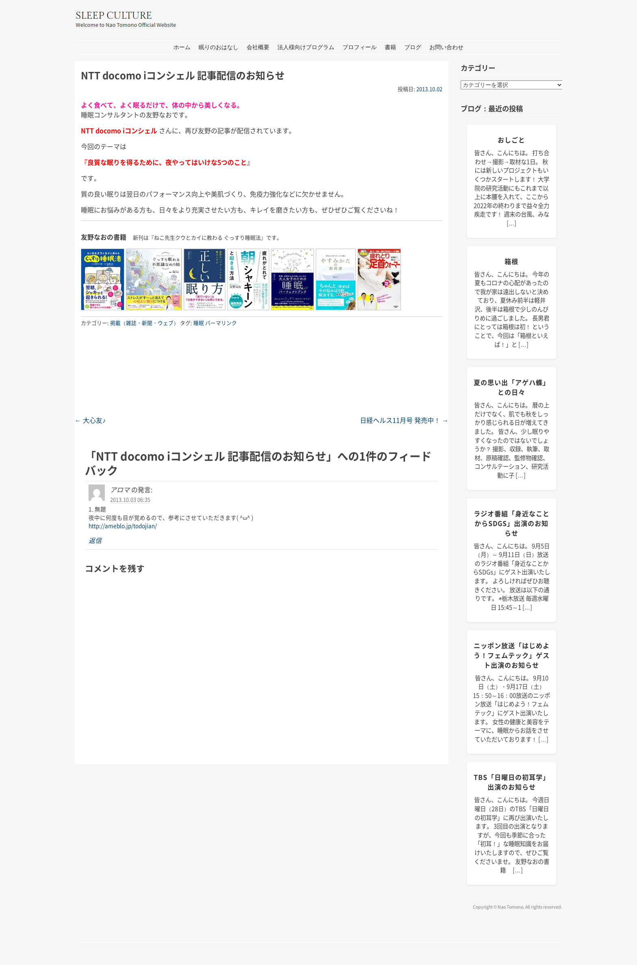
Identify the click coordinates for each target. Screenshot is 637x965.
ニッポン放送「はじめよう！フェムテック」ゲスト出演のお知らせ (512, 655)
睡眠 (198, 323)
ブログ (412, 47)
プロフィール (359, 47)
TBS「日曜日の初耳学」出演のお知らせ (512, 782)
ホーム (182, 47)
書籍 (390, 47)
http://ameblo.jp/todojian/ (123, 525)
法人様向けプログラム (305, 47)
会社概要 (258, 47)
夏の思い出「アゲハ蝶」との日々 (512, 387)
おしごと (511, 140)
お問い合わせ (446, 47)
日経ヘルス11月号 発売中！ (404, 420)
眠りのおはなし (218, 47)
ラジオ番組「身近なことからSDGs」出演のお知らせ (512, 523)
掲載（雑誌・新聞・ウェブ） (144, 323)
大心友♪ (90, 420)
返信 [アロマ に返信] (95, 540)
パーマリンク (221, 323)
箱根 (511, 261)
